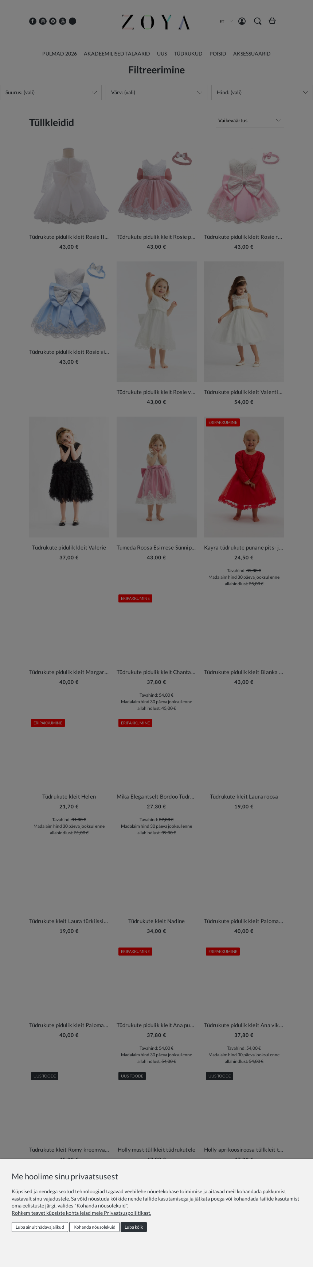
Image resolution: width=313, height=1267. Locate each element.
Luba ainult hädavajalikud (40, 1227)
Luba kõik (134, 1227)
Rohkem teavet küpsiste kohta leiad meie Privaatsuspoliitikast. (81, 1213)
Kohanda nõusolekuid (95, 1227)
